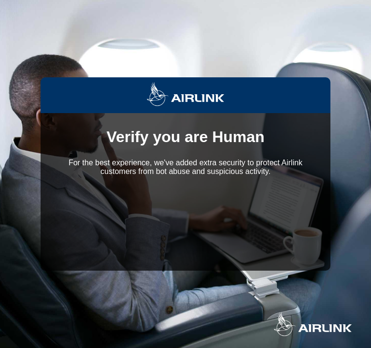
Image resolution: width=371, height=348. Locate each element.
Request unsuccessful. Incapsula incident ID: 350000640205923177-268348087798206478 (185, 174)
